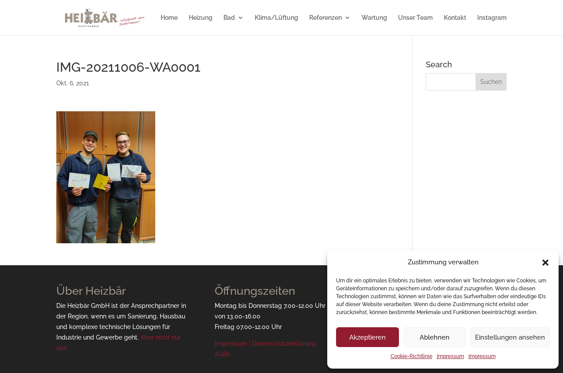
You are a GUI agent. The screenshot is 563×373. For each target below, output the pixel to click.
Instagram (492, 18)
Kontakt (455, 18)
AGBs (222, 354)
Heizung (200, 18)
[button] (545, 262)
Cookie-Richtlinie (411, 356)
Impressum (450, 356)
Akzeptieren (367, 337)
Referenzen (325, 18)
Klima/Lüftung (276, 18)
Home (169, 18)
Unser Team (415, 18)
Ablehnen (435, 337)
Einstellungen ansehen (510, 337)
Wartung (374, 18)
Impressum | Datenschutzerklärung (265, 343)
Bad (229, 18)
